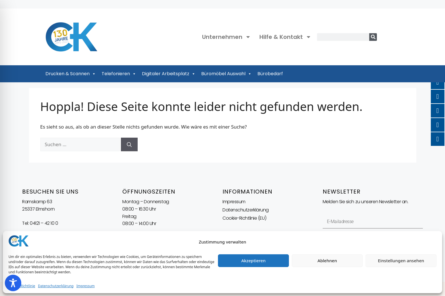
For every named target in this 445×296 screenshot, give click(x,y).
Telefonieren (119, 73)
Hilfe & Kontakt (285, 37)
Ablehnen (327, 260)
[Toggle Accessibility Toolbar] (13, 283)
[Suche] (373, 37)
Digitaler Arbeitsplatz (169, 73)
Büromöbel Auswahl (226, 73)
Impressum (85, 286)
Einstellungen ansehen (401, 260)
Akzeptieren (253, 260)
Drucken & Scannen (70, 73)
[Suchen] (129, 144)
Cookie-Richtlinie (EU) (244, 218)
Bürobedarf (270, 73)
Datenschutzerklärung (56, 286)
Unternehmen (226, 37)
